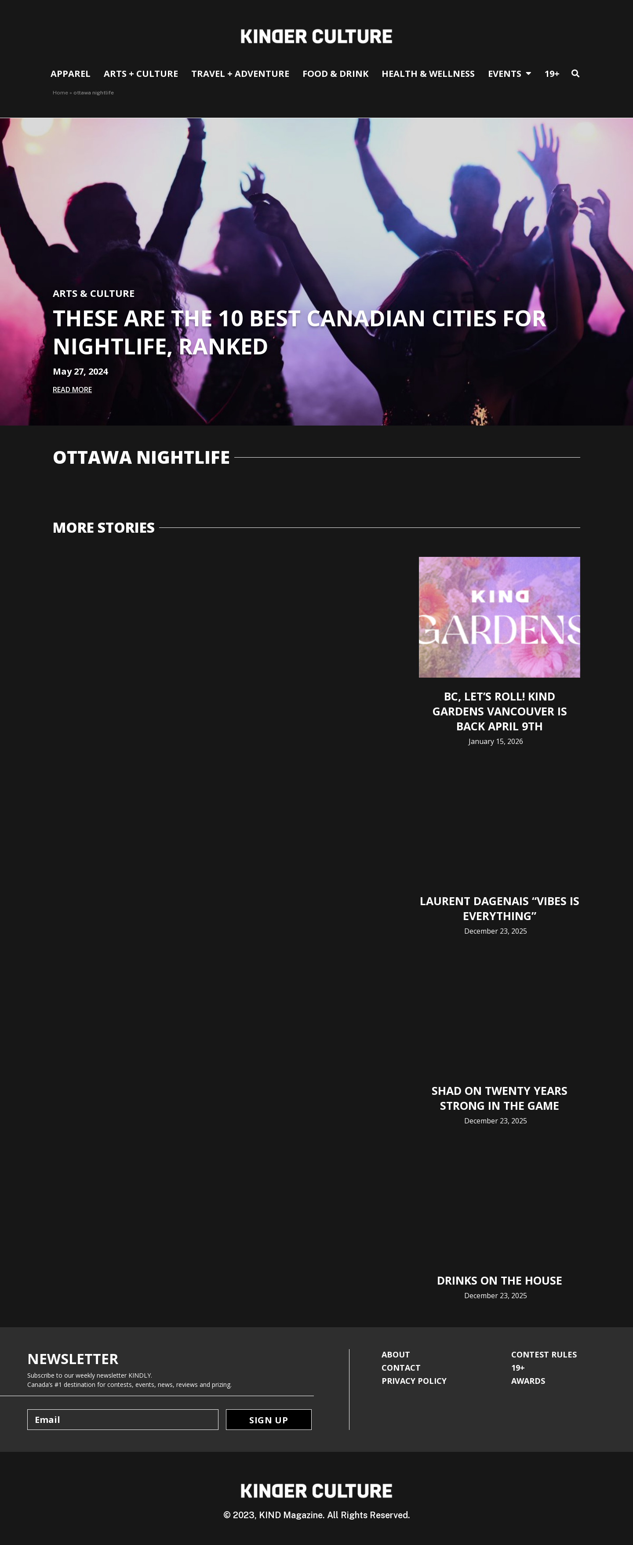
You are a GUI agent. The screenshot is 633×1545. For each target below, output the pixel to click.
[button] (575, 73)
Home (60, 93)
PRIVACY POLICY (414, 1380)
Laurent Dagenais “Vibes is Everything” (499, 908)
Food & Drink (335, 73)
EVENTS (509, 73)
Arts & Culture (94, 293)
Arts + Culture (141, 73)
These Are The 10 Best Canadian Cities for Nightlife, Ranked (299, 332)
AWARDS (528, 1380)
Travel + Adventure (240, 73)
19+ (552, 73)
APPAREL (71, 73)
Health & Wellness (428, 73)
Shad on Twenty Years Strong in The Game (500, 1098)
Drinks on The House (499, 1280)
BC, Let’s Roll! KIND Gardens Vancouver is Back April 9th (500, 711)
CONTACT (401, 1367)
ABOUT (396, 1354)
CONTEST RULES (544, 1354)
